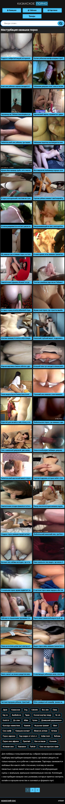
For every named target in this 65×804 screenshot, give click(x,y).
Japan (5, 710)
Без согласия (39, 741)
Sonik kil (6, 720)
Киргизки (52, 10)
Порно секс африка (11, 741)
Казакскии (15, 710)
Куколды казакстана (11, 726)
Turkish (32, 747)
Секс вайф (7, 731)
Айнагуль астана (40, 731)
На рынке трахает (41, 726)
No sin (57, 715)
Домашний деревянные (51, 720)
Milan (26, 720)
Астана (54, 731)
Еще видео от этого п (28, 736)
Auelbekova (16, 715)
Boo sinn (45, 710)
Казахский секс (8, 801)
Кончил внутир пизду (42, 715)
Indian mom (45, 736)
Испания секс (8, 747)
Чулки (34, 720)
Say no (5, 715)
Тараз (27, 715)
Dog (25, 710)
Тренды (32, 16)
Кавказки (22, 747)
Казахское (32, 4)
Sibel (55, 726)
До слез (16, 720)
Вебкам (57, 736)
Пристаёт (26, 741)
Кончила (52, 741)
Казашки (11, 10)
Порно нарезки (9, 736)
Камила (27, 726)
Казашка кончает (22, 731)
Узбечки (32, 10)
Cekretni (34, 710)
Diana (55, 710)
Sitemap (61, 801)
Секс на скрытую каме (49, 747)
